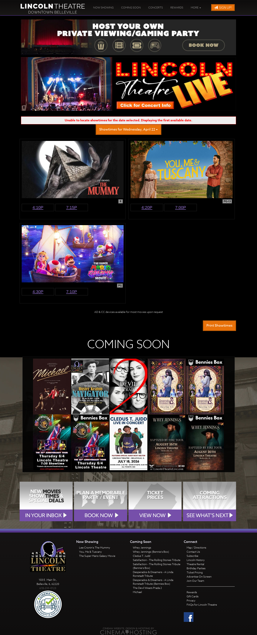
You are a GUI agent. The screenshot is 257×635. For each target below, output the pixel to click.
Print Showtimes (219, 325)
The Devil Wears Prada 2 (147, 588)
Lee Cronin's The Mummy (94, 547)
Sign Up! (223, 7)
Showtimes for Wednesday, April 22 (128, 129)
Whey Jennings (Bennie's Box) (151, 551)
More (196, 7)
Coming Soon (131, 7)
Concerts (155, 7)
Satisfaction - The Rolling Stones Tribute (156, 560)
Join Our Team (195, 580)
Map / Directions (196, 547)
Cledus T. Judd (141, 556)
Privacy (191, 600)
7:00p (180, 207)
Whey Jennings (142, 547)
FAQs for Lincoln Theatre (202, 604)
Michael (137, 592)
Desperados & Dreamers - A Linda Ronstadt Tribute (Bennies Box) (153, 581)
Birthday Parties (196, 568)
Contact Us (193, 551)
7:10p (71, 291)
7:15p (71, 207)
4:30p (37, 291)
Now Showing (103, 7)
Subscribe (192, 556)
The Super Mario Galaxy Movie (97, 556)
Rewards (176, 7)
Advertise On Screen (199, 576)
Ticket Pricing (195, 572)
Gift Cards (193, 596)
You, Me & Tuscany (90, 551)
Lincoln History (196, 560)
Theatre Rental (195, 564)
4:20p (147, 207)
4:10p (37, 207)
